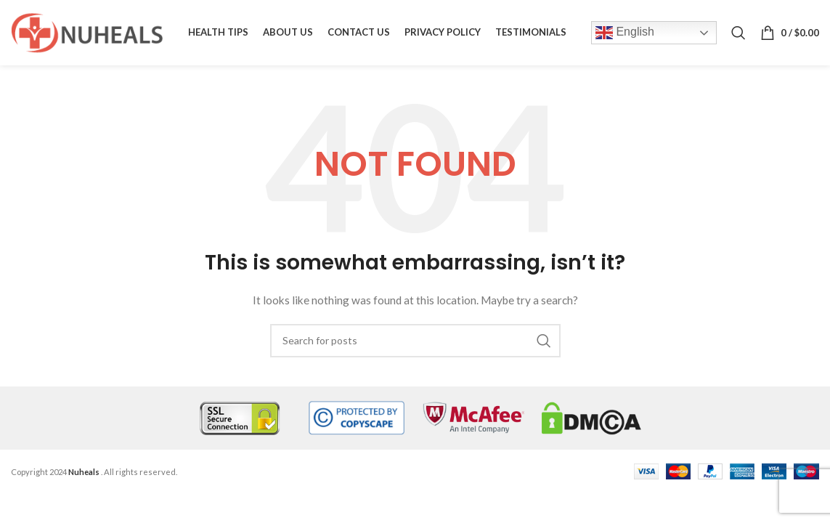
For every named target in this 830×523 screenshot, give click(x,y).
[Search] (738, 32)
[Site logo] (87, 31)
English (624, 32)
